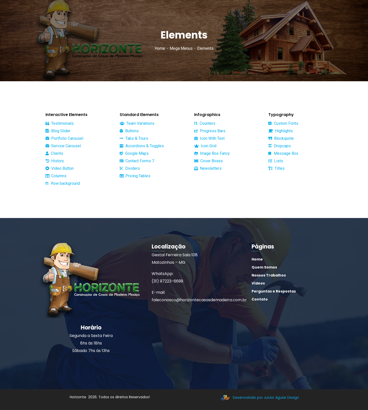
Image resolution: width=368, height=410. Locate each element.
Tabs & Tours (134, 138)
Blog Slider (57, 131)
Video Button (59, 168)
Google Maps (134, 153)
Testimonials (59, 123)
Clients (54, 153)
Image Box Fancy (212, 153)
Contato (260, 299)
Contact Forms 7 (137, 160)
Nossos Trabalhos (269, 275)
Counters (204, 123)
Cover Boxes (208, 160)
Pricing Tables (135, 176)
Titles (276, 168)
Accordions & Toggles (142, 146)
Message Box (283, 153)
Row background (62, 183)
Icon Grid (205, 146)
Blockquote (281, 138)
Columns (55, 176)
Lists (275, 160)
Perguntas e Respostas (274, 291)
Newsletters (208, 168)
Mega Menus (181, 48)
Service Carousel (63, 146)
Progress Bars (209, 130)
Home (160, 48)
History (54, 160)
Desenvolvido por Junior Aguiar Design (258, 397)
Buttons (129, 130)
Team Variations (137, 123)
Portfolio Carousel (64, 138)
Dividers (130, 168)
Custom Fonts (283, 123)
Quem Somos (264, 267)
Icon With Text (209, 138)
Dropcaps (279, 146)
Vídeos (258, 283)
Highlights (280, 130)
